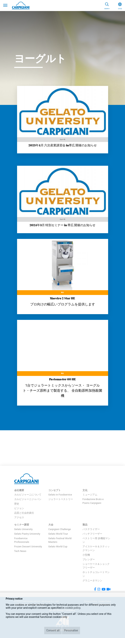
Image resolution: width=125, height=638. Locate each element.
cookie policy (72, 607)
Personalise (71, 630)
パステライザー (91, 529)
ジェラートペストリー (60, 499)
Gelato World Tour (58, 533)
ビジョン (19, 508)
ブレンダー (89, 559)
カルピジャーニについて (27, 494)
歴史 (16, 503)
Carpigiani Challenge (59, 529)
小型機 (86, 554)
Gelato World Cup (58, 546)
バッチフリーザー (92, 533)
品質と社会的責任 (24, 512)
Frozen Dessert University (28, 546)
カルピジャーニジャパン (27, 499)
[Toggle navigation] (5, 5)
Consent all (53, 630)
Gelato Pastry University (27, 533)
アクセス (19, 517)
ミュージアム (90, 494)
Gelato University (23, 529)
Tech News (20, 551)
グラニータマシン (92, 580)
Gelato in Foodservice (60, 494)
